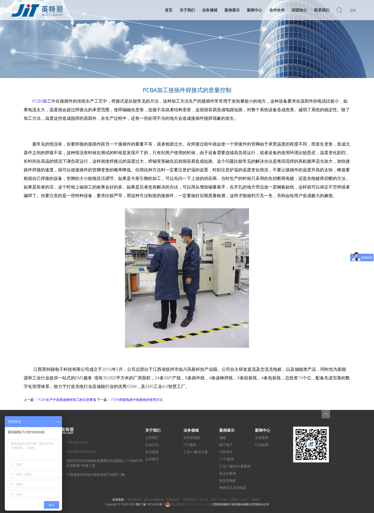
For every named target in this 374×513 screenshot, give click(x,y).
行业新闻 (261, 444)
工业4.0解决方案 (195, 452)
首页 (168, 10)
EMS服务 (190, 444)
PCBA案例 (226, 459)
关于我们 (187, 10)
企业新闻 (261, 437)
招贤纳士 (299, 10)
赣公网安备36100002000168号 (188, 504)
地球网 (255, 499)
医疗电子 (226, 444)
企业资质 (152, 452)
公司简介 (152, 437)
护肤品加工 (173, 499)
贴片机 (203, 499)
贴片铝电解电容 (154, 499)
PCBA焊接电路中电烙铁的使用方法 (137, 399)
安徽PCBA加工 (240, 499)
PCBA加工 (41, 101)
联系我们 (321, 10)
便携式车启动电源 (232, 487)
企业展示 (152, 459)
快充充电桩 (191, 437)
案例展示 (232, 10)
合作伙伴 (277, 10)
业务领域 (209, 10)
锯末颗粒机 (190, 499)
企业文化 (152, 444)
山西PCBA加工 (219, 499)
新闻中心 (254, 10)
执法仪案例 (227, 473)
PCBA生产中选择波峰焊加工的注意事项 (67, 399)
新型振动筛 (134, 499)
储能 (222, 437)
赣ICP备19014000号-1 (150, 504)
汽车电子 (226, 452)
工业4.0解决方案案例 (234, 466)
